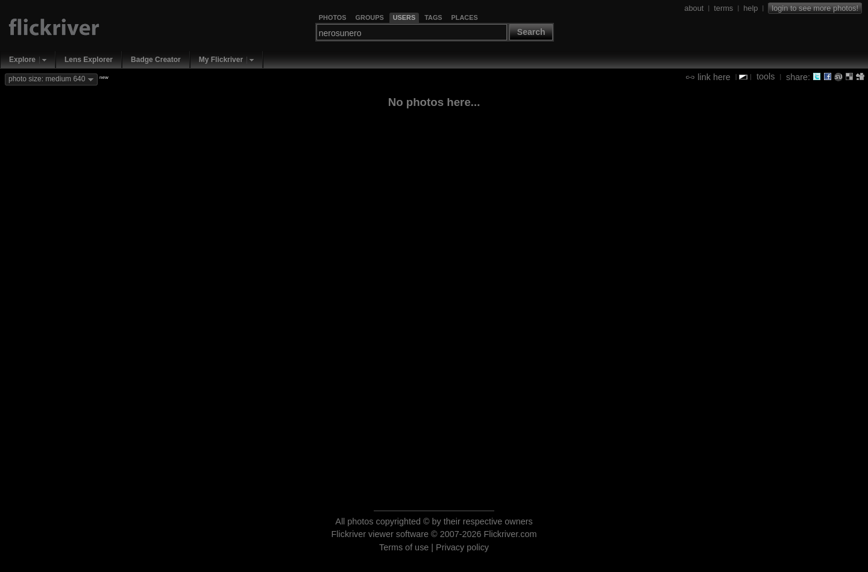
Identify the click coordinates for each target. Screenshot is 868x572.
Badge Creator (156, 59)
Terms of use (404, 547)
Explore (22, 59)
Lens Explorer (88, 59)
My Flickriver (221, 59)
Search (531, 32)
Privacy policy (462, 547)
